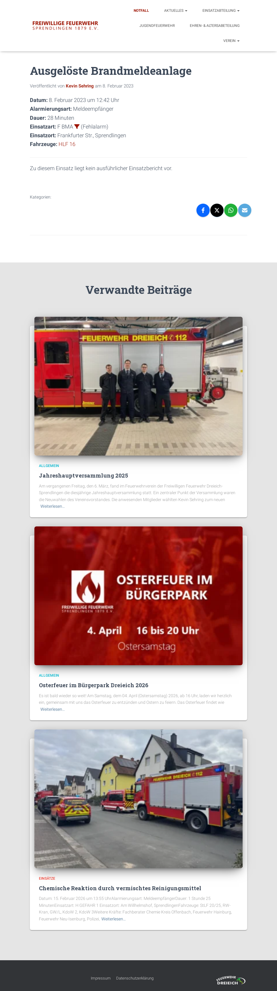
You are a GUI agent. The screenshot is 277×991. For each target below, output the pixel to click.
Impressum (101, 978)
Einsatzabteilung (221, 10)
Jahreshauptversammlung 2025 (83, 475)
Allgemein (49, 466)
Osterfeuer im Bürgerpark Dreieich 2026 (93, 685)
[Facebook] (203, 210)
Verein (231, 41)
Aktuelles (175, 10)
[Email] (244, 210)
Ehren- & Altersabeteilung (215, 26)
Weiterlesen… (52, 506)
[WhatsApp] (230, 210)
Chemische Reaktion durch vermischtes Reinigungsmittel (120, 888)
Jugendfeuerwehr (157, 26)
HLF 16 (67, 144)
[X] (217, 210)
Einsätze (47, 878)
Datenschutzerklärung (135, 978)
